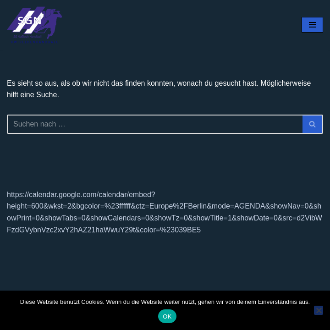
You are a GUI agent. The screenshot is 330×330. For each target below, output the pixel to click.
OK (167, 316)
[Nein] (318, 310)
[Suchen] (154, 124)
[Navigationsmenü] (312, 25)
